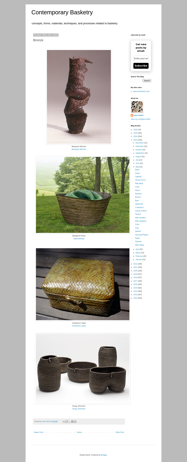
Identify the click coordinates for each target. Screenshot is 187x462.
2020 (136, 271)
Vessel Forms (140, 180)
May (137, 167)
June (138, 163)
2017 (136, 281)
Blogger (104, 455)
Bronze (138, 197)
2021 (136, 267)
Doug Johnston (78, 409)
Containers (139, 207)
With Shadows (140, 221)
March (138, 253)
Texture (138, 214)
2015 (136, 288)
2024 (136, 136)
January (139, 259)
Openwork (139, 204)
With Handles (140, 218)
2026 (136, 130)
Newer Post (38, 432)
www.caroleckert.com (141, 91)
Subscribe (141, 65)
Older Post (120, 432)
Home (79, 432)
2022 (136, 264)
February (139, 256)
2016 (136, 284)
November (140, 146)
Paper (137, 238)
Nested (138, 231)
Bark (137, 201)
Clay (137, 228)
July (137, 160)
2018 (136, 277)
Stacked (138, 242)
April (138, 249)
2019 (136, 274)
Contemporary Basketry (62, 12)
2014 (136, 291)
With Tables (139, 245)
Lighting (138, 177)
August (139, 157)
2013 (136, 295)
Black (137, 170)
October (139, 150)
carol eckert (138, 115)
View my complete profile (140, 119)
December (140, 143)
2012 (136, 298)
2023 (136, 140)
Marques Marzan (79, 149)
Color (137, 187)
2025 (136, 133)
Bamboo (138, 194)
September (140, 153)
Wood (137, 190)
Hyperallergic (79, 238)
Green (137, 173)
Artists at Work (141, 211)
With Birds (139, 183)
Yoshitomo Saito (79, 326)
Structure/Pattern (141, 235)
